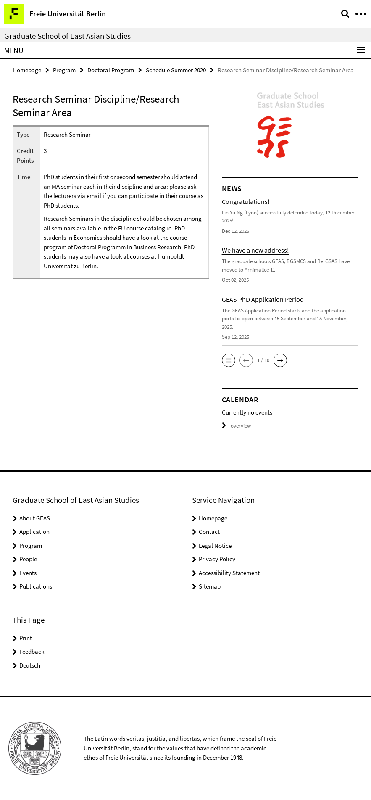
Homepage (27, 70)
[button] (228, 360)
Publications (35, 586)
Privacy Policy (217, 559)
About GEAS (34, 518)
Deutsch (29, 665)
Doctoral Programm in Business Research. (129, 247)
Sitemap (210, 586)
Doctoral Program (110, 70)
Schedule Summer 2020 (176, 70)
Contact (209, 532)
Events (28, 573)
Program (64, 70)
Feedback (31, 651)
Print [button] (25, 638)
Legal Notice (215, 545)
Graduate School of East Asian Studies (67, 36)
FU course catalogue (144, 228)
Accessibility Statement (229, 573)
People (28, 559)
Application (34, 532)
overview (236, 425)
